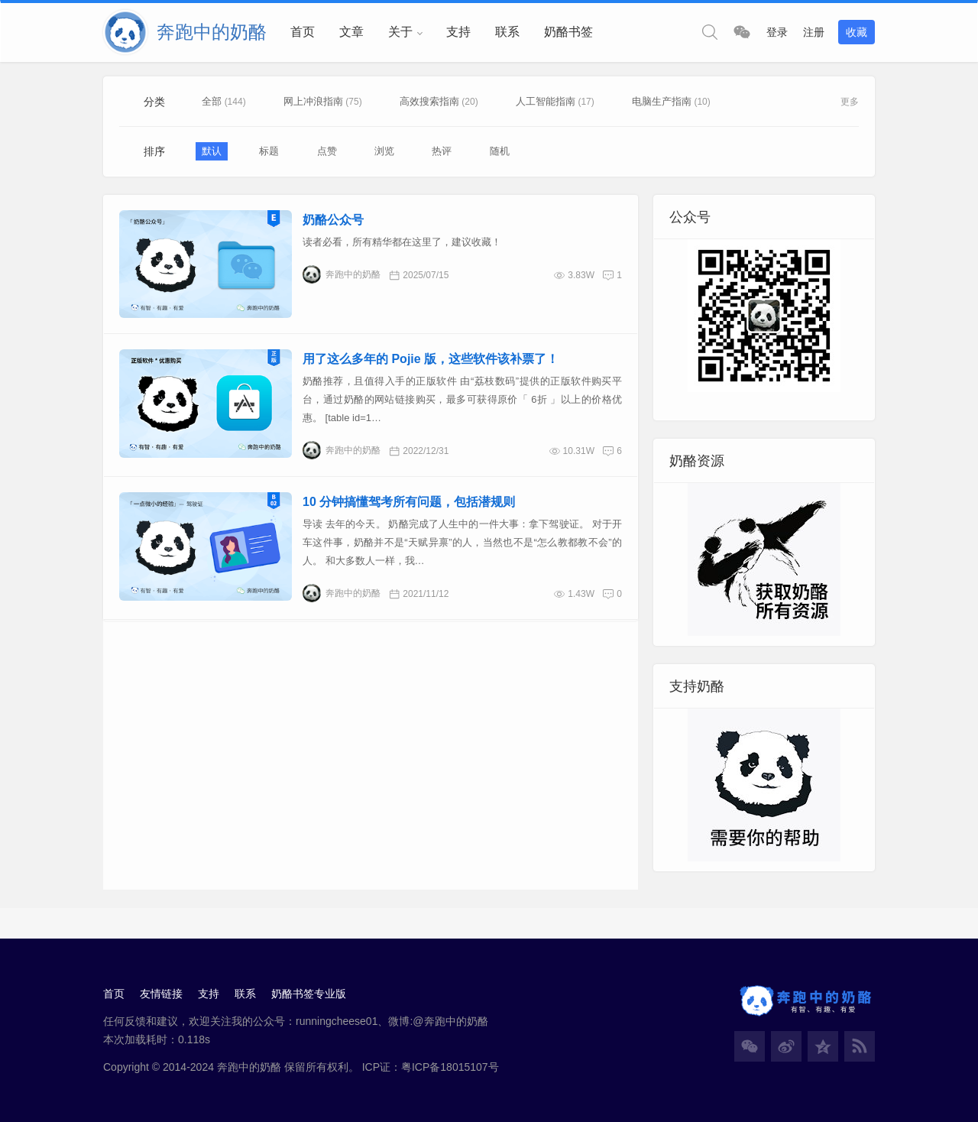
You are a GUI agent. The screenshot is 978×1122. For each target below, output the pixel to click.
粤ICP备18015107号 (450, 1067)
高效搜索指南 (429, 101)
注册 (813, 32)
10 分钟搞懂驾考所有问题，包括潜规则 (409, 501)
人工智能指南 (545, 101)
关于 (400, 31)
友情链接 (161, 993)
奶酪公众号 (333, 219)
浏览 (384, 151)
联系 (507, 31)
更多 (849, 101)
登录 (777, 32)
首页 (302, 31)
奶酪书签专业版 (308, 993)
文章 (351, 31)
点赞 (327, 151)
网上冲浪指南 (313, 101)
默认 (212, 151)
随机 (500, 151)
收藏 (856, 32)
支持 (458, 31)
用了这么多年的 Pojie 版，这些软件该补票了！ (431, 358)
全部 (213, 101)
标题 (269, 151)
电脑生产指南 (661, 101)
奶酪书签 (568, 31)
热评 (442, 151)
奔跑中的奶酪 (342, 274)
